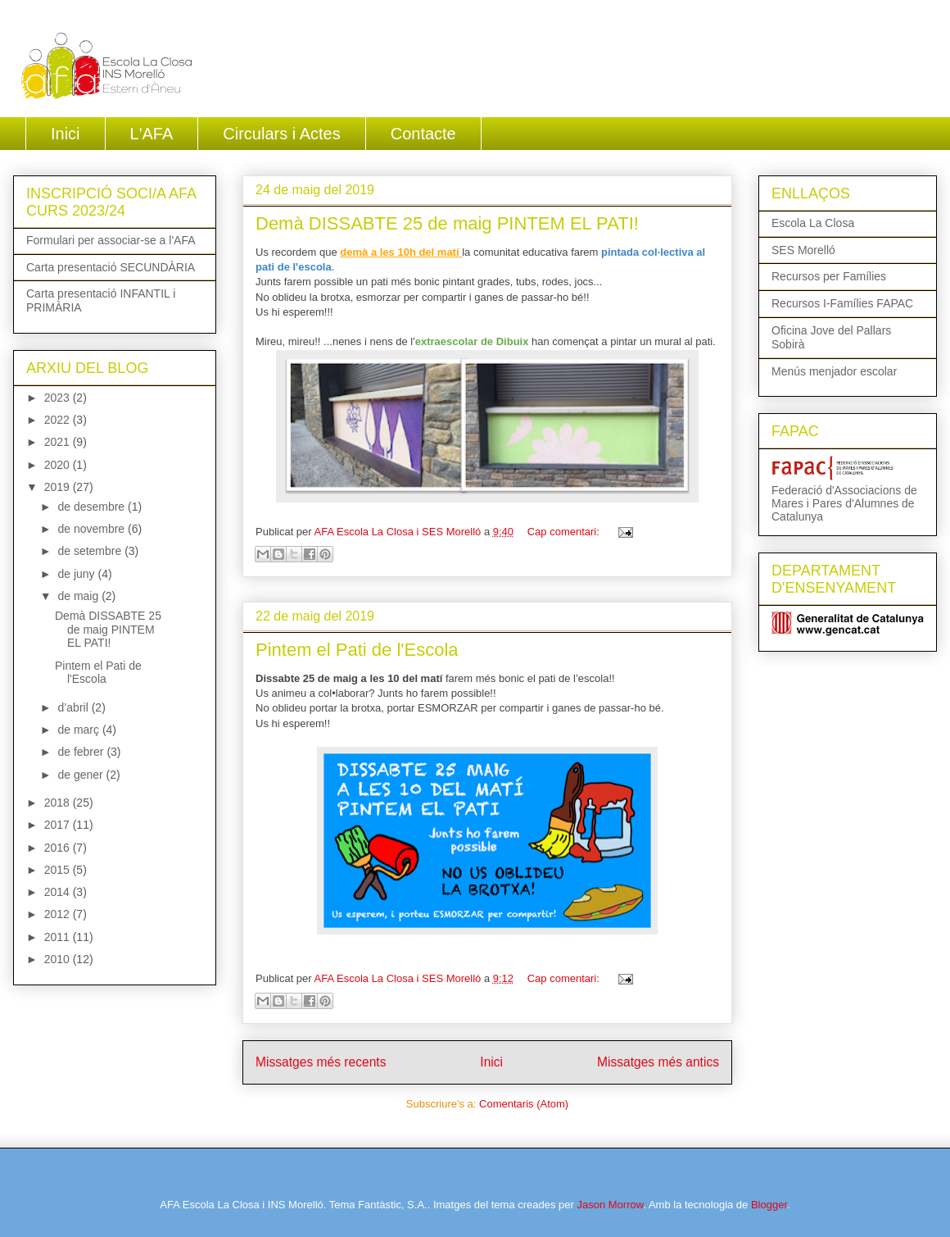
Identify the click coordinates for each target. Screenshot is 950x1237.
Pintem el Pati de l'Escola (357, 649)
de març (79, 729)
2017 (58, 824)
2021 (58, 441)
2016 (58, 847)
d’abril (74, 707)
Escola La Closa (812, 223)
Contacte (423, 134)
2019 (58, 486)
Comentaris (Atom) (523, 1104)
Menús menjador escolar (834, 371)
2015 (58, 869)
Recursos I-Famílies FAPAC (842, 303)
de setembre (90, 550)
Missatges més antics (658, 1062)
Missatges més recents (321, 1062)
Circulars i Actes (281, 134)
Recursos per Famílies (828, 276)
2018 (58, 802)
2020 (58, 464)
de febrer (81, 751)
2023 (58, 397)
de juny (77, 573)
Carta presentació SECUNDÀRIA (110, 267)
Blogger (769, 1204)
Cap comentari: (565, 531)
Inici (65, 134)
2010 (58, 959)
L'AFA (152, 134)
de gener (81, 774)
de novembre (92, 528)
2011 (58, 937)
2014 (58, 891)
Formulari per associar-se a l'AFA (111, 240)
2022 (58, 419)
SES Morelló (803, 250)
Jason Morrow (610, 1204)
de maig (79, 596)
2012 (58, 914)
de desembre (92, 506)
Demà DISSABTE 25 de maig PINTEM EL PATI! (447, 223)
